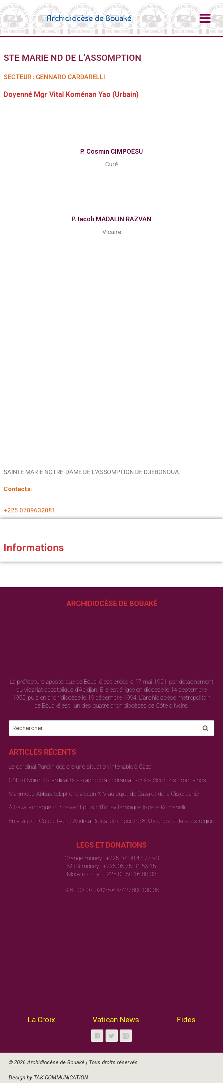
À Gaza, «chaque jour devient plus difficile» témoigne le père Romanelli (97, 807)
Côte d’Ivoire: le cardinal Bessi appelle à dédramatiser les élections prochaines (107, 780)
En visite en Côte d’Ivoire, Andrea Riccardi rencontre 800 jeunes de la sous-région (111, 820)
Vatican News (116, 1019)
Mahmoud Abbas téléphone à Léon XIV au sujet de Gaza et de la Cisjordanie (104, 793)
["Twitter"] (112, 1035)
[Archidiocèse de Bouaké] (72, 18)
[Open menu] (205, 18)
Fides (186, 1019)
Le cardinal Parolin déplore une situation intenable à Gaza (80, 766)
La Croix (41, 1019)
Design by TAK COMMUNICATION (48, 1077)
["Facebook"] (97, 1035)
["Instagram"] (126, 1035)
